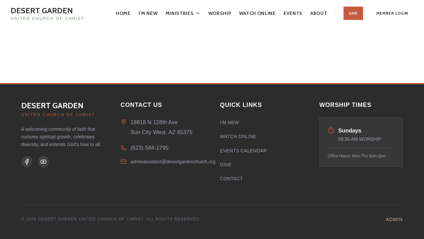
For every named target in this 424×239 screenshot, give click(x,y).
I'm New (148, 13)
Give (353, 13)
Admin (394, 219)
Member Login (392, 13)
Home (123, 13)
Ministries (183, 13)
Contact (231, 178)
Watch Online (257, 13)
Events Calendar (243, 150)
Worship (220, 13)
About (318, 13)
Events (293, 13)
